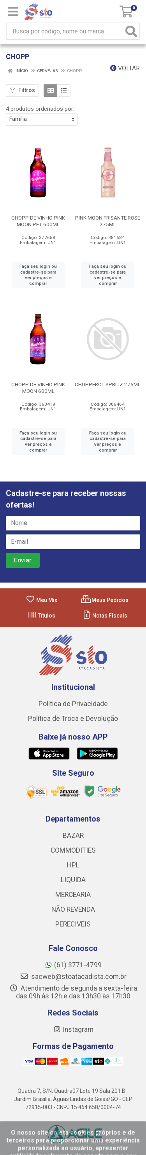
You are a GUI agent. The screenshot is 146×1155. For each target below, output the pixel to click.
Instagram (73, 1029)
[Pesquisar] (131, 31)
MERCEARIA (73, 895)
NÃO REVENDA (73, 909)
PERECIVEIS (73, 924)
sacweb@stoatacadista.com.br (73, 977)
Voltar (125, 68)
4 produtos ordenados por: (40, 108)
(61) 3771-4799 (73, 965)
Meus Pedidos (104, 600)
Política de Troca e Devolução (73, 718)
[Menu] (13, 12)
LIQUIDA (73, 880)
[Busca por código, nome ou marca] (65, 31)
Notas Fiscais (104, 615)
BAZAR (73, 835)
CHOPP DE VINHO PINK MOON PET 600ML (38, 221)
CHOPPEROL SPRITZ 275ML (108, 384)
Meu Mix (41, 600)
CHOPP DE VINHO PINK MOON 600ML (38, 387)
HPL (73, 865)
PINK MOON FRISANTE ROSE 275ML (107, 221)
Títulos (41, 615)
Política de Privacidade (73, 704)
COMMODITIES (73, 850)
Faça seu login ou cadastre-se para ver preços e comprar (38, 274)
